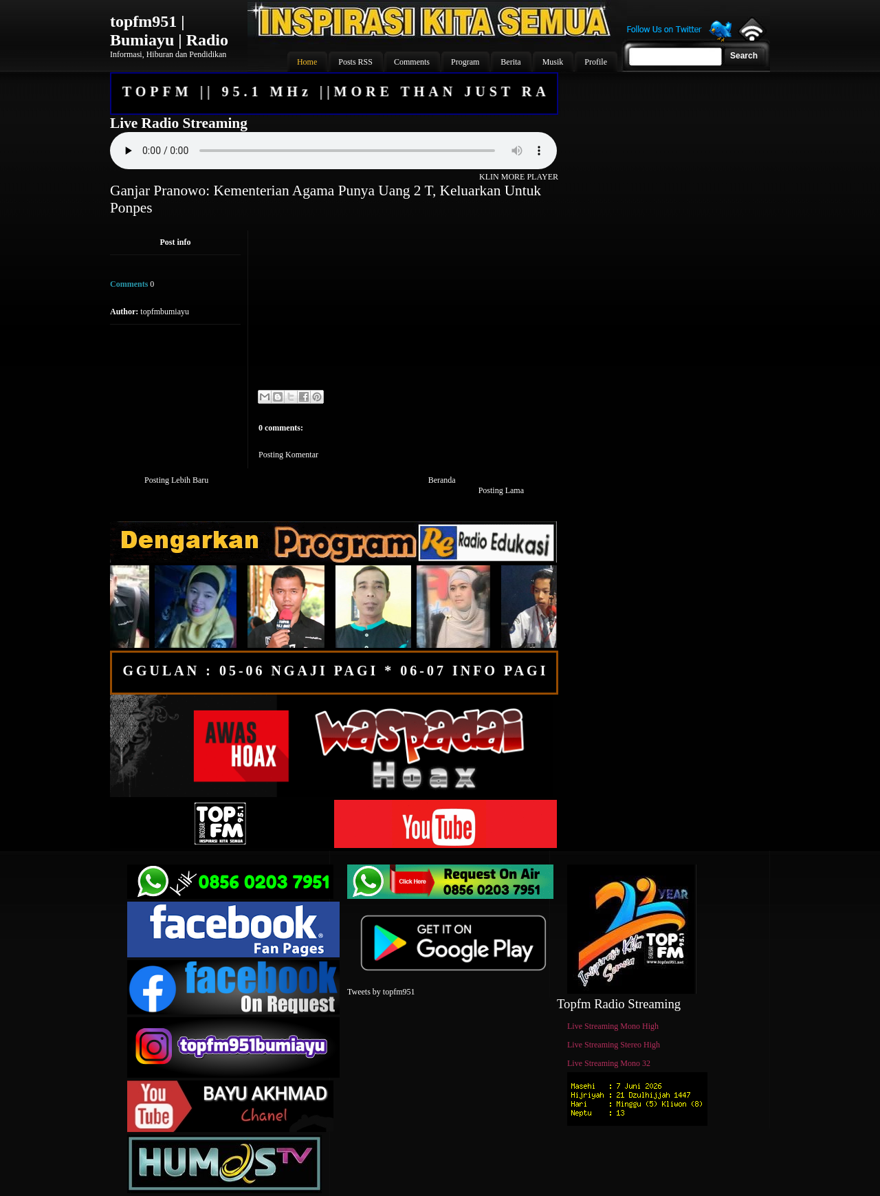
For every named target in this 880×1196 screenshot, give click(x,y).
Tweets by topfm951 (381, 992)
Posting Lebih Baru (176, 480)
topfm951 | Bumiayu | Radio (169, 30)
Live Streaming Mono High (613, 1026)
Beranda (442, 480)
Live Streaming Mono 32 (608, 1063)
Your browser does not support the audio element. (333, 150)
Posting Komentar (288, 454)
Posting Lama (501, 490)
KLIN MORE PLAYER (518, 177)
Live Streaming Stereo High (613, 1045)
